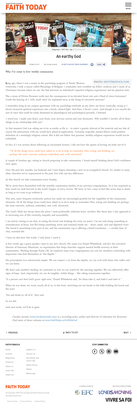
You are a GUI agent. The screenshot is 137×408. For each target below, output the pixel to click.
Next (126, 332)
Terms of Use (12, 401)
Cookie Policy (40, 401)
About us (9, 366)
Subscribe (10, 370)
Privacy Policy (26, 401)
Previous (13, 332)
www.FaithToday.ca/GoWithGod (60, 320)
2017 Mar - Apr (67, 49)
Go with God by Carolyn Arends (75, 64)
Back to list (72, 332)
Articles (9, 354)
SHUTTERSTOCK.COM (116, 81)
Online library (32, 365)
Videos (29, 369)
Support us (31, 349)
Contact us (31, 354)
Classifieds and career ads (32, 359)
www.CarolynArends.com (43, 316)
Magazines (56, 49)
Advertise (10, 375)
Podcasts (10, 362)
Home (8, 349)
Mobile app (30, 373)
